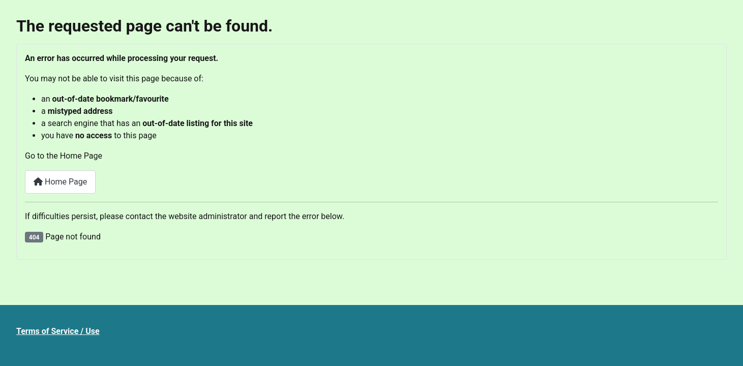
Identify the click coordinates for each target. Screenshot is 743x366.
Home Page (60, 182)
